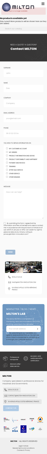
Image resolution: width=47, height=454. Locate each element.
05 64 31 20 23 (17, 277)
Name (6, 83)
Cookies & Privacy (23, 450)
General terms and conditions (23, 448)
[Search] (23, 29)
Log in (34, 3)
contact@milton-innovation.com (21, 395)
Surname (7, 68)
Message (7, 186)
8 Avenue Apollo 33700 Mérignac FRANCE (24, 289)
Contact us (11, 408)
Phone (6, 128)
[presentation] (25, 245)
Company (7, 98)
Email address (9, 113)
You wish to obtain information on (17, 143)
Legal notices (23, 446)
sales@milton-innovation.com (24, 282)
